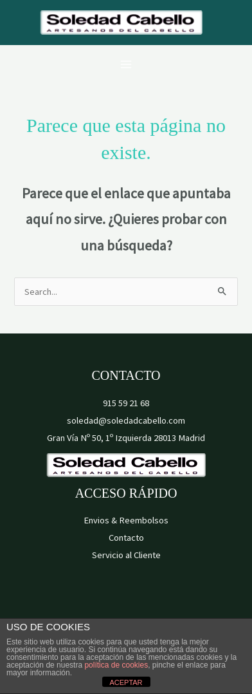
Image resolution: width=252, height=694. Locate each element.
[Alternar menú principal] (126, 64)
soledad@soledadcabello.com (126, 420)
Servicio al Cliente (126, 555)
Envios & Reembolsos (126, 520)
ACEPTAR (125, 682)
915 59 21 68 (126, 403)
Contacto (126, 537)
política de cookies (116, 665)
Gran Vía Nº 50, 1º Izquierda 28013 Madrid (126, 438)
